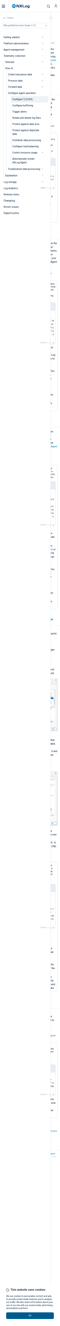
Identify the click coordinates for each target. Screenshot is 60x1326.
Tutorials (9, 62)
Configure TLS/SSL (22, 99)
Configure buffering (22, 105)
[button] (6, 6)
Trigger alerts (19, 111)
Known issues (11, 206)
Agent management (14, 49)
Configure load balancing (25, 146)
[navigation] (44, 37)
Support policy (11, 213)
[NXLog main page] (20, 6)
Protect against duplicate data (25, 132)
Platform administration (16, 43)
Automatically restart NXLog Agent (23, 160)
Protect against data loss (25, 124)
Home (10, 17)
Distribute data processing (26, 140)
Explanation (11, 175)
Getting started (12, 37)
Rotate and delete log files (26, 117)
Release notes (11, 194)
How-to (9, 68)
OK (30, 1315)
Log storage (10, 182)
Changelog (9, 200)
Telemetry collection (14, 55)
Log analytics (11, 188)
